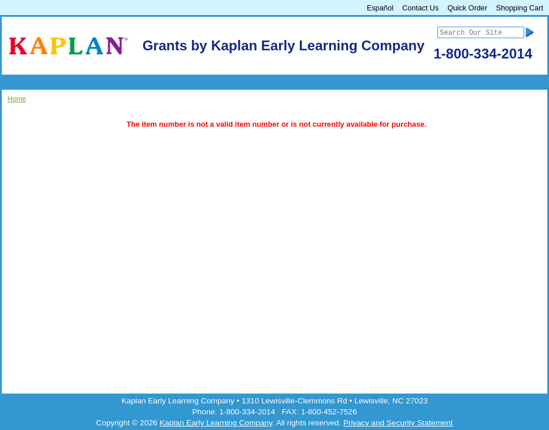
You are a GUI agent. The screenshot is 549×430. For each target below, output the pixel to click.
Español (380, 7)
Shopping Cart (519, 7)
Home (17, 99)
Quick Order (467, 7)
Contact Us (420, 7)
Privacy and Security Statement (398, 422)
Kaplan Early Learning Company (215, 422)
